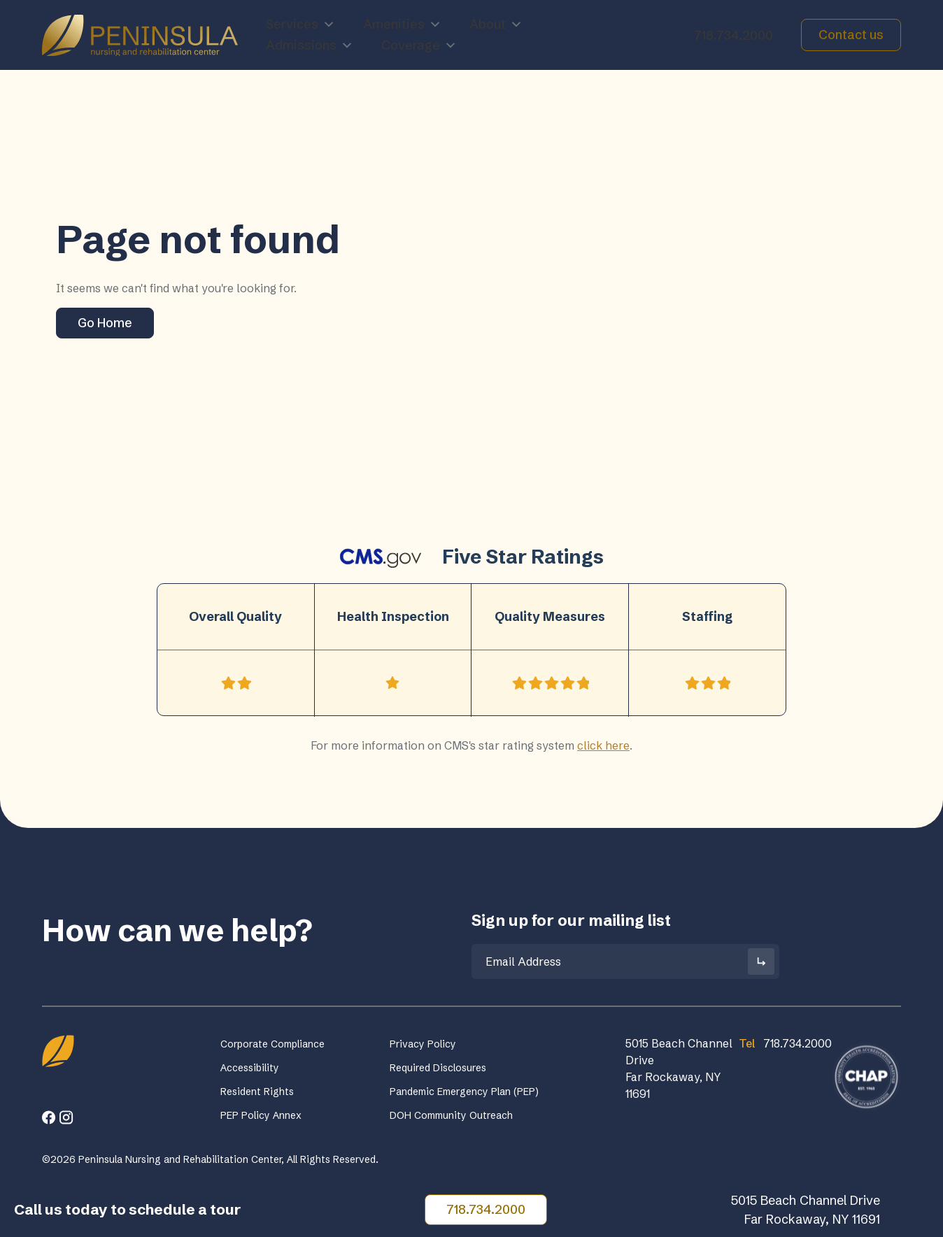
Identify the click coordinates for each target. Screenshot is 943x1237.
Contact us (851, 35)
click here (603, 745)
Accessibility (249, 1067)
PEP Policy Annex (261, 1115)
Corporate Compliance (272, 1044)
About (496, 24)
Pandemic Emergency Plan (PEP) (464, 1091)
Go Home (105, 323)
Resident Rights (257, 1091)
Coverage (419, 45)
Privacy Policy (423, 1044)
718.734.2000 (733, 35)
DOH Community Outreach (451, 1115)
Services (300, 24)
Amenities (402, 24)
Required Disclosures (438, 1067)
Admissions (309, 45)
